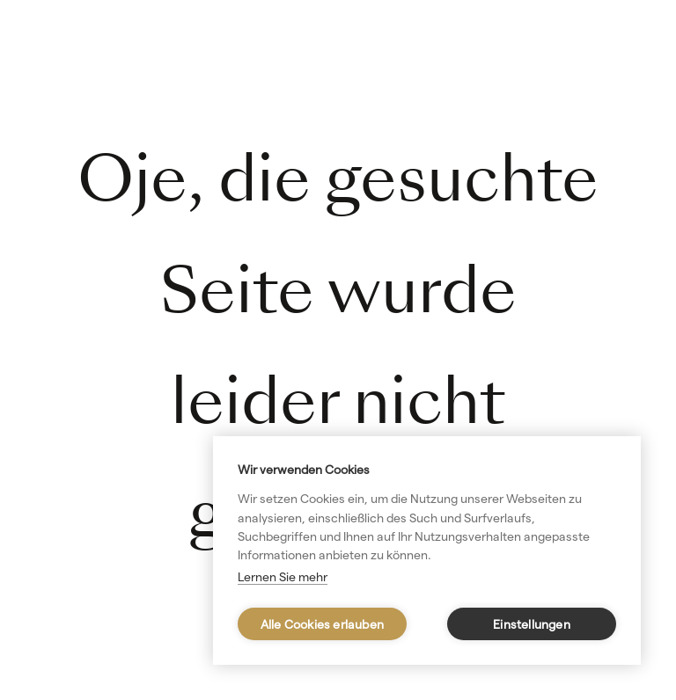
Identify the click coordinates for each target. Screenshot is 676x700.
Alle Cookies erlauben (322, 624)
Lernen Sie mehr (282, 577)
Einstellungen (531, 624)
